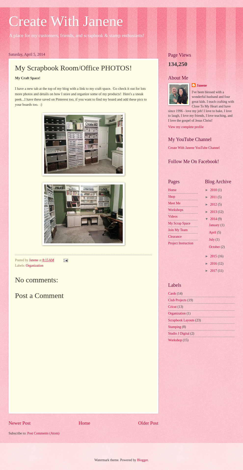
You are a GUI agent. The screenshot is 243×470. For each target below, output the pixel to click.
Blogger (142, 460)
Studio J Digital (178, 333)
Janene (202, 85)
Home (84, 423)
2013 (214, 212)
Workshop (175, 340)
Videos (172, 216)
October (215, 247)
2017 (214, 271)
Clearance (175, 236)
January (214, 225)
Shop (171, 196)
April (213, 232)
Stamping (174, 327)
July (212, 239)
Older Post (148, 423)
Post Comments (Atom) (43, 433)
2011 (214, 197)
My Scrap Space (179, 223)
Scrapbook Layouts (181, 320)
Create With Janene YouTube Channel (194, 148)
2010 (214, 190)
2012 (214, 204)
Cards (172, 293)
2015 (214, 256)
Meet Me (174, 203)
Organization (34, 265)
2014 (214, 219)
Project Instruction (180, 243)
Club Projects (177, 300)
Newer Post (20, 423)
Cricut (172, 307)
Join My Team (178, 230)
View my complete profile (185, 127)
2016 (214, 263)
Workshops (175, 210)
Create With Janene (66, 21)
